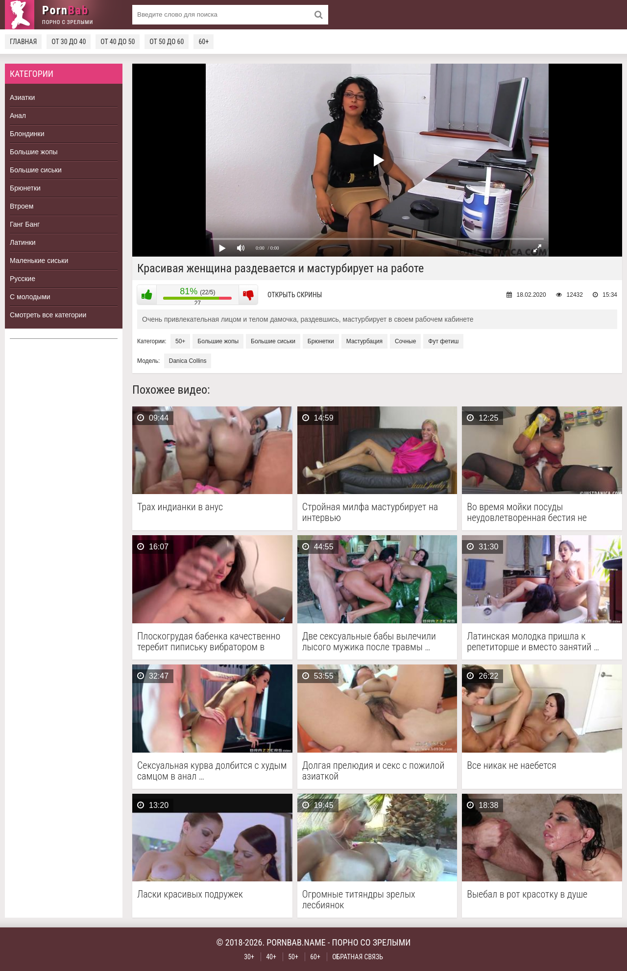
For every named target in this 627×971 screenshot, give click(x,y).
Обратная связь (357, 957)
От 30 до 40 (68, 42)
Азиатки (22, 97)
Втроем (21, 206)
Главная (23, 42)
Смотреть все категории (48, 315)
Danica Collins (188, 360)
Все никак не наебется (511, 765)
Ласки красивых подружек (190, 894)
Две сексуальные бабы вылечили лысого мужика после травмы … (369, 641)
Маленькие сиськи (39, 260)
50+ (180, 341)
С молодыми (30, 297)
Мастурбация (364, 341)
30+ (249, 957)
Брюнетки (25, 188)
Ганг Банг (25, 224)
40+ (271, 957)
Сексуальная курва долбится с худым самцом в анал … (212, 771)
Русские (22, 279)
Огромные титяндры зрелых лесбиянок (358, 899)
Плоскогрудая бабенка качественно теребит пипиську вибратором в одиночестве (208, 641)
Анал (18, 115)
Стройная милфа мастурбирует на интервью (370, 512)
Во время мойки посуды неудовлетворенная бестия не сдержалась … (527, 512)
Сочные (405, 341)
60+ (203, 42)
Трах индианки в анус (180, 507)
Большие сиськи (36, 170)
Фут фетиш (443, 341)
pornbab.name (296, 942)
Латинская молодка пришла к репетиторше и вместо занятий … (533, 641)
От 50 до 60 (166, 42)
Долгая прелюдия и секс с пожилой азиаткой (373, 771)
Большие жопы (34, 152)
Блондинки (27, 134)
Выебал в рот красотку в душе (527, 894)
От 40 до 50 (117, 42)
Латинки (23, 242)
